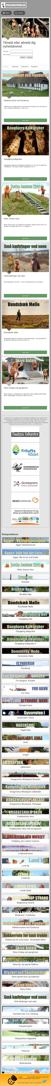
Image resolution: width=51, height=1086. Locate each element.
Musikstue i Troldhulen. (25, 915)
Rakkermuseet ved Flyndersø (16, 100)
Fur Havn (25, 693)
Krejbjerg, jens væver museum (25, 841)
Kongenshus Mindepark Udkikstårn (25, 792)
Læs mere (25, 120)
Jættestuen (25, 767)
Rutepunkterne (10, 534)
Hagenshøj (25, 730)
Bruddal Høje (25, 594)
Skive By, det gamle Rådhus (25, 964)
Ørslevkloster (25, 1063)
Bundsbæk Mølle (11, 332)
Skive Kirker (25, 989)
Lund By (25, 866)
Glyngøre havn (25, 705)
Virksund (25, 1051)
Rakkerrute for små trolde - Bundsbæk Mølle (25, 940)
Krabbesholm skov (25, 816)
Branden (25, 582)
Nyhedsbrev (34, 66)
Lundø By (25, 878)
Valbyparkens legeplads (25, 1038)
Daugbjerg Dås (25, 619)
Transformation (25, 1026)
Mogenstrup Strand (25, 903)
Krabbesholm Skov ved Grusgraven (25, 829)
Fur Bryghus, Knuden (25, 681)
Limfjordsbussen (25, 853)
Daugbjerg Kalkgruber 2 (25, 644)
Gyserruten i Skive (25, 718)
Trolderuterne (24, 66)
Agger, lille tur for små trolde (25, 557)
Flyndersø (25, 668)
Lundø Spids (25, 890)
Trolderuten (15, 66)
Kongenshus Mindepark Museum (25, 779)
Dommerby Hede (25, 656)
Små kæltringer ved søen (14, 276)
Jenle (25, 742)
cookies (25, 1077)
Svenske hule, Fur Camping (25, 1014)
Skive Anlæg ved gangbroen (16, 388)
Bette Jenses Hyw (11, 219)
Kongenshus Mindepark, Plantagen (25, 804)
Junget (25, 755)
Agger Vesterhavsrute (25, 545)
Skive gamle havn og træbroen (25, 977)
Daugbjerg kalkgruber (13, 159)
